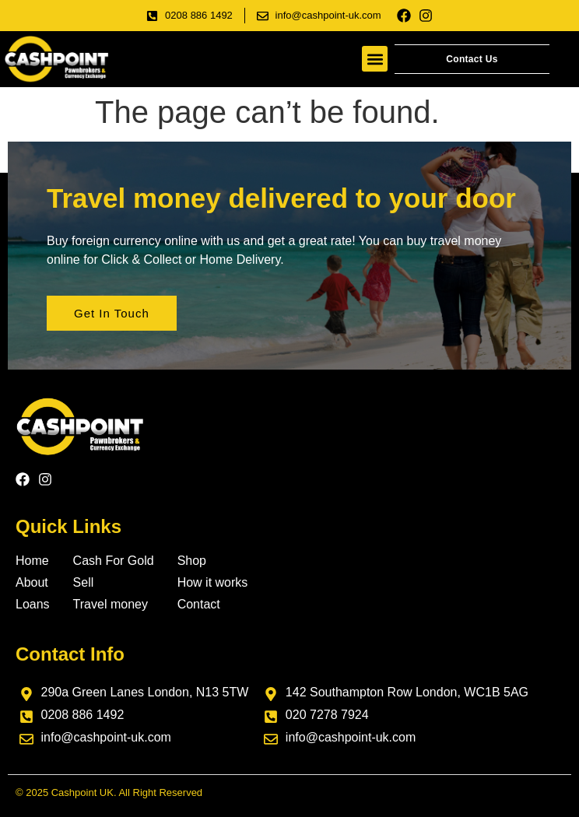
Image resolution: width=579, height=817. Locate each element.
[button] (375, 59)
